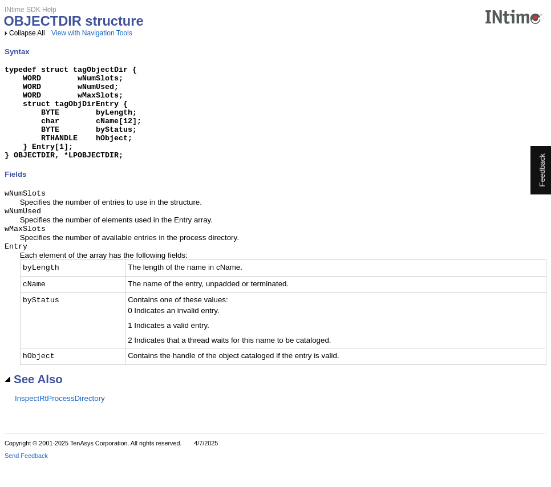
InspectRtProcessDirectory (60, 421)
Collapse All (27, 33)
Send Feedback (26, 479)
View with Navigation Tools (91, 33)
